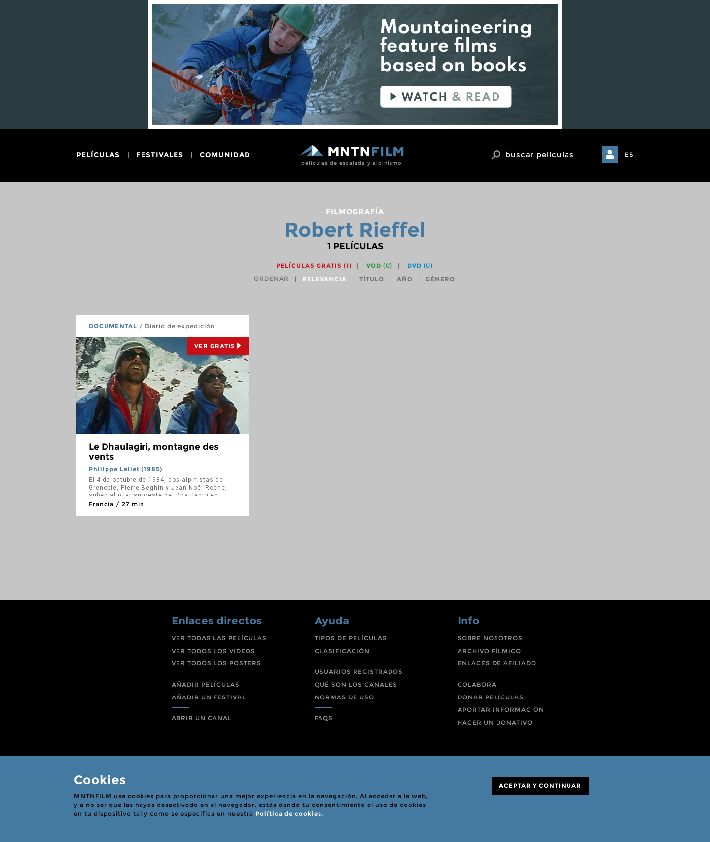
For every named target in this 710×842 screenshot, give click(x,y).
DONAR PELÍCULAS (491, 697)
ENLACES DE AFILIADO (497, 663)
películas (98, 154)
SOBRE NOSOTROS (490, 638)
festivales (159, 154)
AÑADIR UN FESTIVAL (209, 697)
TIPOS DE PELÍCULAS (351, 638)
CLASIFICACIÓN (342, 651)
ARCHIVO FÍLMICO (489, 651)
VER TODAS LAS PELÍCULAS (219, 638)
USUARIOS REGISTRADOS (359, 671)
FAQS (324, 718)
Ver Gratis (218, 346)
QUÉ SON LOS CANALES (356, 684)
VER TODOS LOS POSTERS (216, 663)
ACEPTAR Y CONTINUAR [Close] (540, 785)
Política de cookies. (289, 813)
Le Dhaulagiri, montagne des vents (153, 451)
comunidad (225, 154)
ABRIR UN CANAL (202, 718)
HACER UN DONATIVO (495, 722)
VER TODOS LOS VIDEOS (213, 651)
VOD (379, 265)
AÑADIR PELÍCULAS (206, 684)
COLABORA (477, 684)
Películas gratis (314, 265)
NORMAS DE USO (344, 697)
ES (629, 154)
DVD (420, 265)
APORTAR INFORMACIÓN (501, 709)
